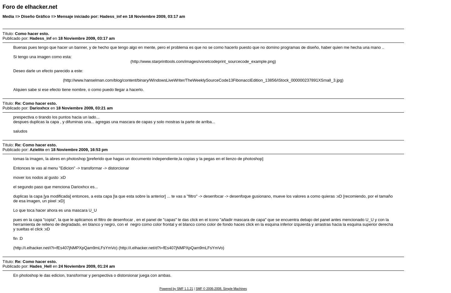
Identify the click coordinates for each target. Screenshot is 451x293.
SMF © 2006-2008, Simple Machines (221, 288)
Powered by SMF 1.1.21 (176, 288)
